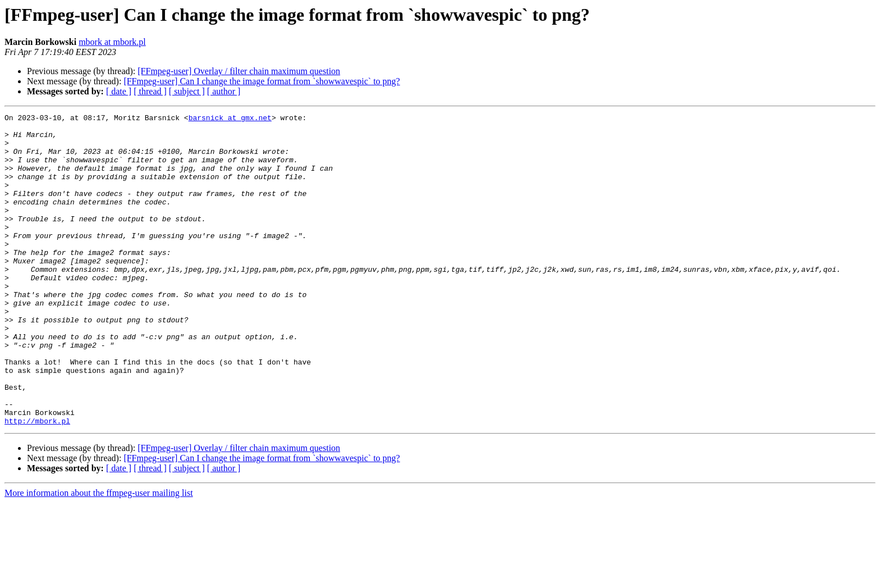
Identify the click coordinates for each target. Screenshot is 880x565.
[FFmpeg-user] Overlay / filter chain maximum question (239, 71)
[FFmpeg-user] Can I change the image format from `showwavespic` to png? (261, 81)
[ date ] (118, 91)
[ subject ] (187, 91)
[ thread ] (150, 91)
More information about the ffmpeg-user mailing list (98, 555)
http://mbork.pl (37, 483)
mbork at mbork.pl (112, 42)
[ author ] (224, 91)
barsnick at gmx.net (230, 119)
